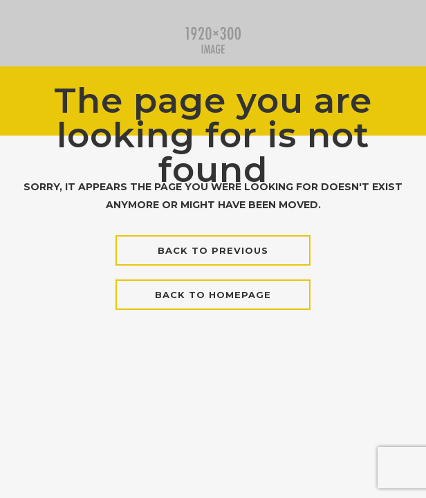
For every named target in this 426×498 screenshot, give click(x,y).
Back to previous (213, 250)
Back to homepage (213, 294)
